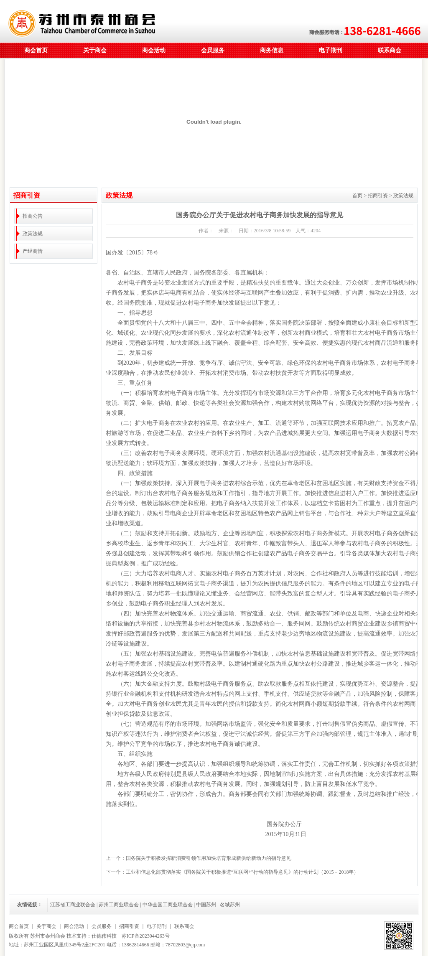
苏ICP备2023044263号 (146, 936)
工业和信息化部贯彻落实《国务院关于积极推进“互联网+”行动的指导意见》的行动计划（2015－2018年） (242, 872)
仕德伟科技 (104, 936)
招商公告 (33, 216)
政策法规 (33, 233)
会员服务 (212, 50)
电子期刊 (330, 50)
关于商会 (95, 50)
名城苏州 (230, 905)
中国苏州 (206, 905)
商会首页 (36, 50)
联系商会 (389, 50)
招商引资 (129, 926)
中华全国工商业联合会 (168, 905)
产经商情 (33, 251)
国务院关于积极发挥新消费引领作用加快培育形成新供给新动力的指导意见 (208, 858)
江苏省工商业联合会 (72, 905)
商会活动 (154, 50)
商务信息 (271, 50)
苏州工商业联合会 (119, 905)
